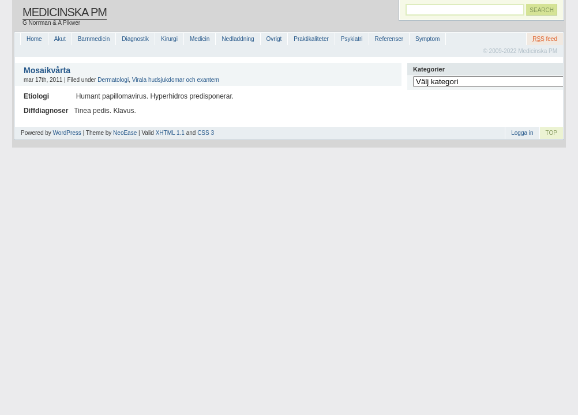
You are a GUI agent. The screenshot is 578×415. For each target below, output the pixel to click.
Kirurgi (169, 39)
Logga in (522, 133)
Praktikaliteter (311, 39)
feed (544, 39)
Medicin (199, 39)
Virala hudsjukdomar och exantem (175, 80)
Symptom (427, 39)
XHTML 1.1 (170, 133)
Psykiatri (352, 39)
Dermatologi (113, 80)
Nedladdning (238, 39)
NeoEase (125, 133)
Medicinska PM (64, 12)
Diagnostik (135, 39)
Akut (60, 39)
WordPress (67, 133)
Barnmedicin (94, 39)
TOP (551, 133)
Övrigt (274, 39)
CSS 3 (205, 133)
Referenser (389, 39)
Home (34, 39)
